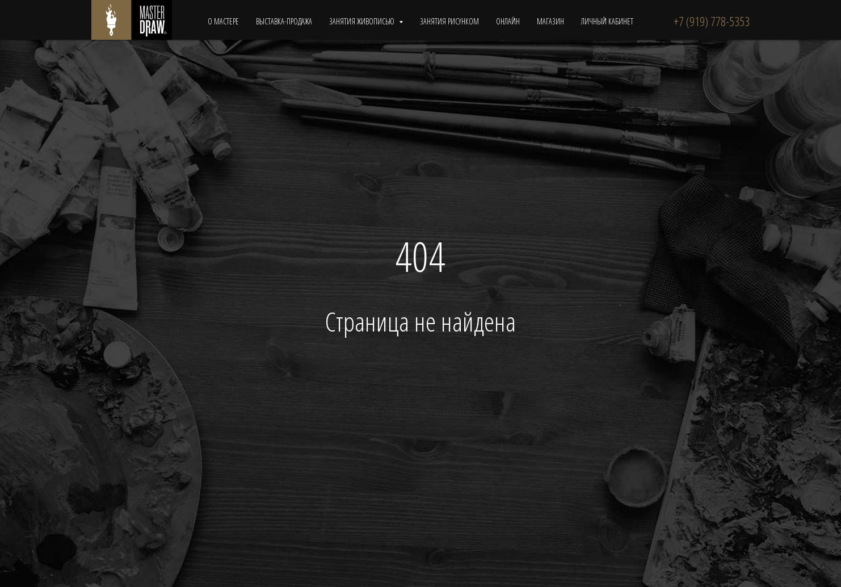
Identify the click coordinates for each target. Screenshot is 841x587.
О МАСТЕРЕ (223, 21)
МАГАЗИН (550, 21)
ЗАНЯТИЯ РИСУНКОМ (449, 21)
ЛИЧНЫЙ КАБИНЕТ (607, 21)
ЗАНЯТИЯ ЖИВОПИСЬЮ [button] (362, 21)
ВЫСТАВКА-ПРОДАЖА (284, 21)
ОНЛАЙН (508, 21)
